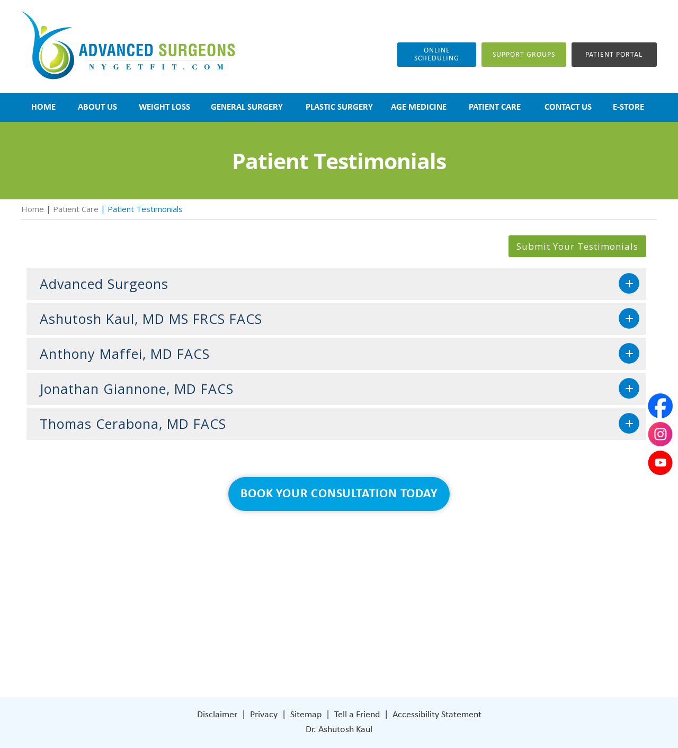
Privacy (264, 715)
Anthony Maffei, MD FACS (125, 354)
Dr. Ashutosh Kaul (339, 730)
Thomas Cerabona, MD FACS (133, 424)
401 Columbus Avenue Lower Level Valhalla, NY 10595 (429, 609)
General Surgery (274, 600)
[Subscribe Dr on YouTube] (426, 647)
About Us (261, 568)
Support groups (524, 55)
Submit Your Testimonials (577, 246)
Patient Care (76, 209)
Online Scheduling (436, 55)
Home (32, 209)
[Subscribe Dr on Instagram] (403, 647)
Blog (252, 616)
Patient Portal (614, 55)
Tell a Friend (357, 715)
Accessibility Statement (436, 715)
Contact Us (265, 648)
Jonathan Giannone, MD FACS (137, 389)
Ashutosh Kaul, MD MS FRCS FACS (151, 319)
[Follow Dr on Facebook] (381, 647)
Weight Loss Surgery (282, 584)
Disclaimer (217, 715)
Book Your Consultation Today (338, 494)
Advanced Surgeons (104, 284)
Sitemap (306, 715)
